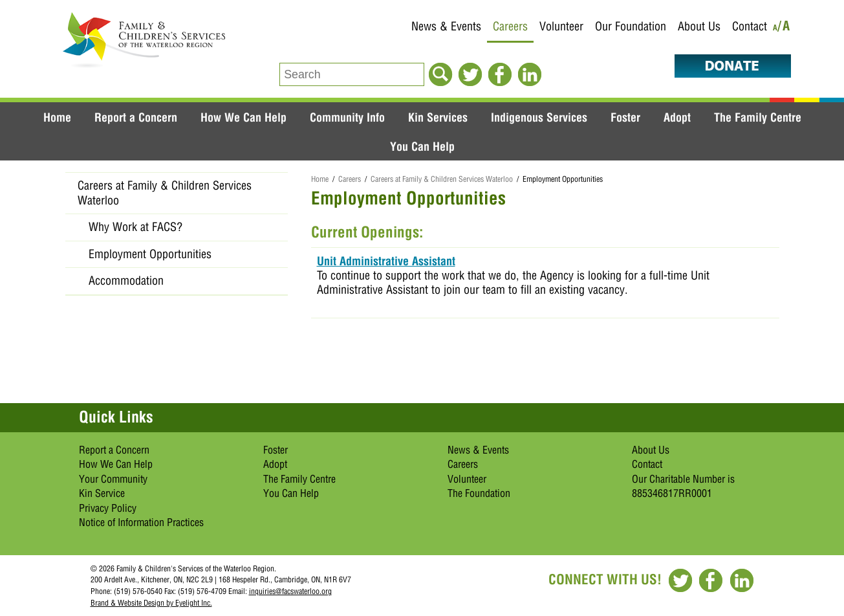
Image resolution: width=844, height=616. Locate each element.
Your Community (113, 478)
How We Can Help (243, 117)
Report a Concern (135, 117)
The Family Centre (757, 117)
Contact (749, 26)
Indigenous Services (539, 117)
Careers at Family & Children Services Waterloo (442, 179)
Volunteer (561, 26)
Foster (625, 117)
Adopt (677, 117)
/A (784, 28)
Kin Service (102, 493)
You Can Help (422, 146)
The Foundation (479, 493)
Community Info (347, 117)
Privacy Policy (107, 507)
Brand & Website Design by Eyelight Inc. (151, 603)
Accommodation (126, 280)
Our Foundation (630, 26)
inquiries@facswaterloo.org (290, 591)
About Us (699, 26)
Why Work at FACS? (135, 226)
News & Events (446, 26)
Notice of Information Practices (141, 522)
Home (57, 117)
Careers (510, 26)
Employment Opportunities (150, 254)
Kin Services (438, 117)
